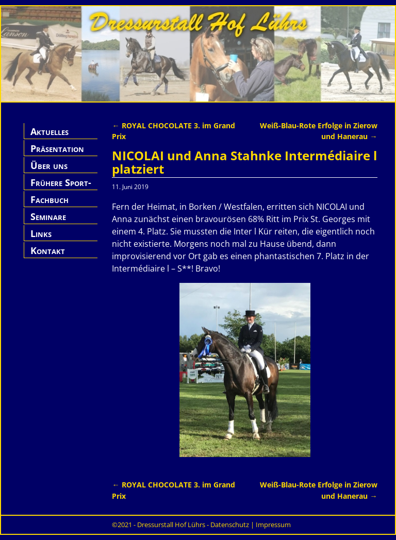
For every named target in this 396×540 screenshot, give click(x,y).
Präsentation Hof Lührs (57, 154)
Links (41, 233)
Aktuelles (49, 131)
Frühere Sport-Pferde (60, 188)
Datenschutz (229, 524)
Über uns (49, 165)
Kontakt (47, 250)
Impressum (273, 524)
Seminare (48, 216)
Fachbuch (49, 199)
